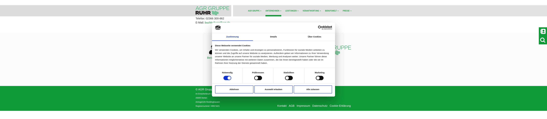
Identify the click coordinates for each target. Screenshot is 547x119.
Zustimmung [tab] (232, 36)
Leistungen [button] (292, 11)
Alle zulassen (312, 89)
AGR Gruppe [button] (254, 11)
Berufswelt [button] (332, 11)
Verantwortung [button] (312, 11)
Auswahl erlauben (273, 89)
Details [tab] (273, 36)
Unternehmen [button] (273, 11)
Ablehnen (234, 89)
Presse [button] (347, 11)
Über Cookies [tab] (314, 36)
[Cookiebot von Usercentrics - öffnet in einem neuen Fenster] (320, 28)
